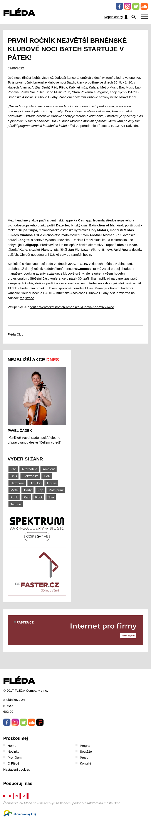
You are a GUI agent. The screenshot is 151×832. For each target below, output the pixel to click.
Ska (51, 497)
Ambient (49, 469)
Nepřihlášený (116, 17)
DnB (13, 476)
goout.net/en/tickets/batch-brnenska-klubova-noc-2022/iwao (71, 307)
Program (86, 745)
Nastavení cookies (16, 769)
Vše (13, 469)
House (52, 483)
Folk (47, 476)
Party (28, 490)
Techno (15, 504)
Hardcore (17, 483)
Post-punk (56, 490)
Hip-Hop (36, 483)
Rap (26, 497)
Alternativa (29, 469)
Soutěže (86, 751)
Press (84, 757)
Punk (14, 497)
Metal (14, 490)
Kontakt (85, 763)
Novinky (13, 751)
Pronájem (15, 757)
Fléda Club (15, 334)
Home (12, 745)
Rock (39, 497)
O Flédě (13, 763)
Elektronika (30, 476)
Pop (40, 490)
